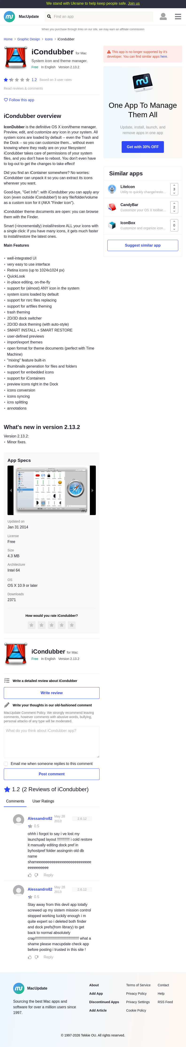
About (94, 985)
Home (8, 39)
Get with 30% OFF (143, 146)
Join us (134, 3)
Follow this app (19, 100)
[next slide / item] (92, 490)
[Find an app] (48, 16)
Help (161, 993)
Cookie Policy (136, 1010)
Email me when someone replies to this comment (52, 764)
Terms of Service (138, 985)
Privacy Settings (138, 1002)
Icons (49, 39)
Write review (52, 692)
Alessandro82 (40, 818)
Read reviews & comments (23, 88)
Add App (96, 993)
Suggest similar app (143, 245)
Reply (48, 875)
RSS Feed (165, 1002)
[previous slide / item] (11, 490)
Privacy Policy (136, 993)
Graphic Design (28, 39)
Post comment (52, 774)
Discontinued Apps (104, 1002)
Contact (163, 985)
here (163, 56)
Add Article (98, 1010)
